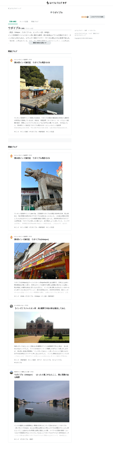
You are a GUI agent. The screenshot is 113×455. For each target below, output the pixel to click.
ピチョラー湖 (31, 38)
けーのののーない (19, 305)
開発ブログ (96, 33)
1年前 (31, 371)
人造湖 (60, 38)
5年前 (26, 305)
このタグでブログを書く (97, 17)
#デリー (39, 360)
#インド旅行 (24, 131)
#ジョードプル (57, 360)
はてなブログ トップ (14, 8)
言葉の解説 (12, 21)
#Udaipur (37, 296)
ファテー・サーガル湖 (45, 38)
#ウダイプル (33, 131)
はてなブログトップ (80, 35)
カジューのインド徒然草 (21, 59)
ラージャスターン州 (25, 35)
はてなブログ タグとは (81, 33)
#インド (16, 131)
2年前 (30, 59)
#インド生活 (50, 131)
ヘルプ (90, 33)
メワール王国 (56, 35)
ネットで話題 (24, 21)
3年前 (30, 236)
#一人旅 (44, 296)
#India (22, 296)
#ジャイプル (47, 360)
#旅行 (31, 439)
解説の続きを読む (39, 43)
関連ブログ (34, 21)
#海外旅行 (42, 131)
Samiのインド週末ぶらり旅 (21, 371)
